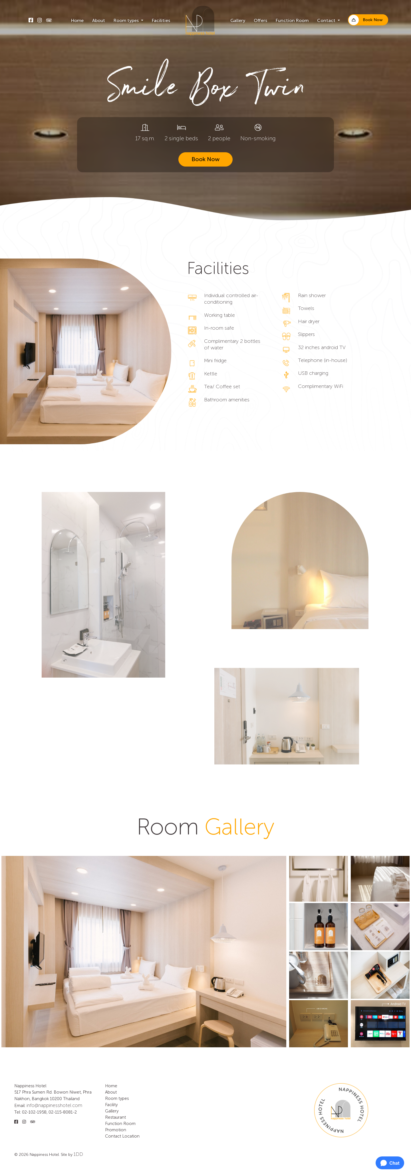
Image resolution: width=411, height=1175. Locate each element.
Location (131, 1136)
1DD (78, 1154)
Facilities (161, 21)
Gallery (237, 21)
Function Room (292, 21)
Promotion (115, 1130)
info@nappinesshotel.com (54, 1105)
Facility (111, 1105)
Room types (117, 1098)
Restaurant (115, 1117)
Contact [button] (327, 21)
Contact (113, 1136)
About (98, 21)
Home (77, 21)
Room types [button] (127, 21)
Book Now (372, 20)
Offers (260, 21)
